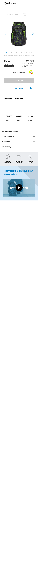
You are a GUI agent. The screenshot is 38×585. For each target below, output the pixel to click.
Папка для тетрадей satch (30, 116)
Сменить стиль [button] (19, 72)
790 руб (30, 120)
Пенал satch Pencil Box (19, 115)
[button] (31, 72)
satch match (24, 14)
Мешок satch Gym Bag (8, 115)
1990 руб (8, 120)
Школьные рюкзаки (11, 14)
